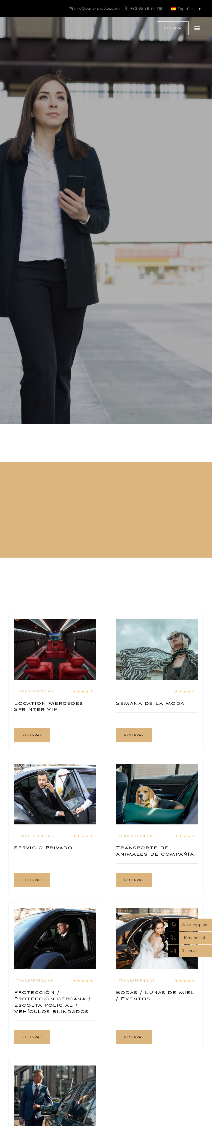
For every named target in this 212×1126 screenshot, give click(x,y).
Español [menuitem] (185, 8)
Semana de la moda (150, 703)
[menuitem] (186, 8)
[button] (197, 28)
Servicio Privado (43, 848)
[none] (186, 8)
